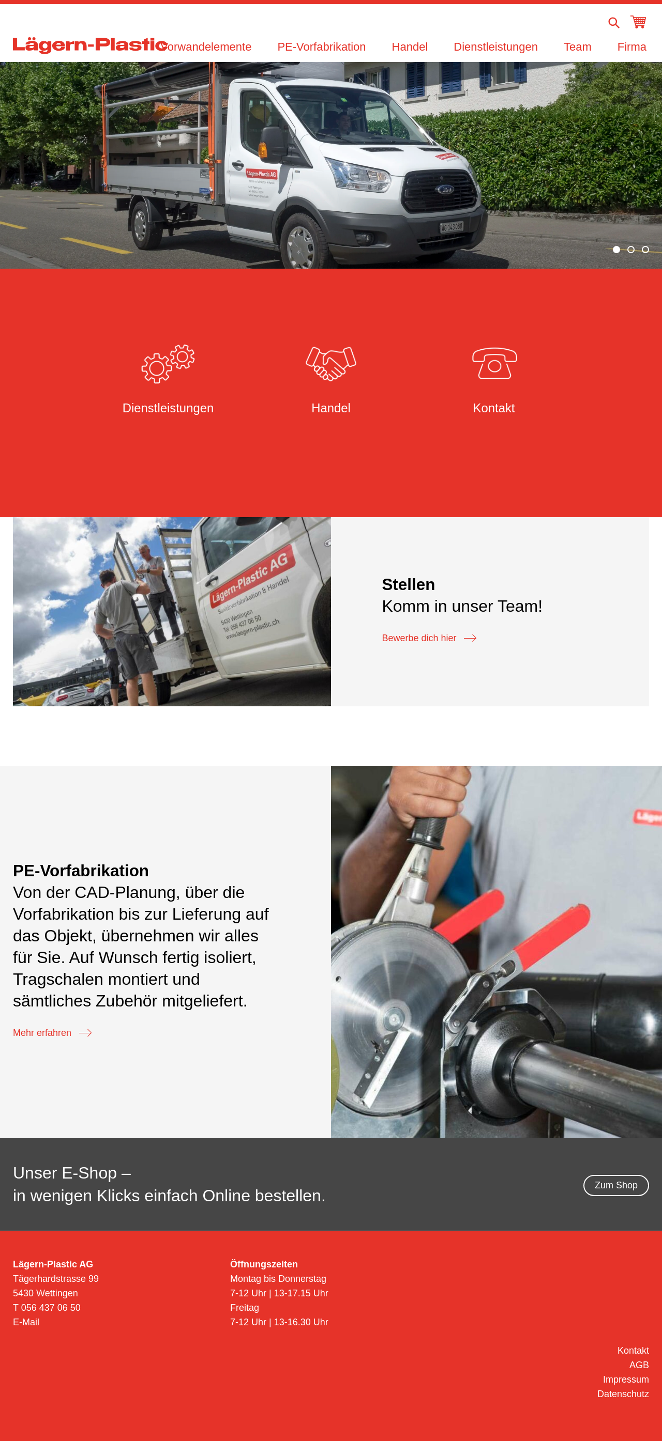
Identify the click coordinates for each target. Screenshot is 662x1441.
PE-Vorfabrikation (321, 46)
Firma (632, 46)
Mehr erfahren (52, 1033)
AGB (639, 1365)
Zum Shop (616, 1185)
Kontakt (633, 1350)
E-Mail (26, 1322)
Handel (410, 46)
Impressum (626, 1379)
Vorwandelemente (205, 46)
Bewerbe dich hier (429, 638)
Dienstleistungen (496, 46)
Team (578, 46)
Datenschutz (623, 1394)
